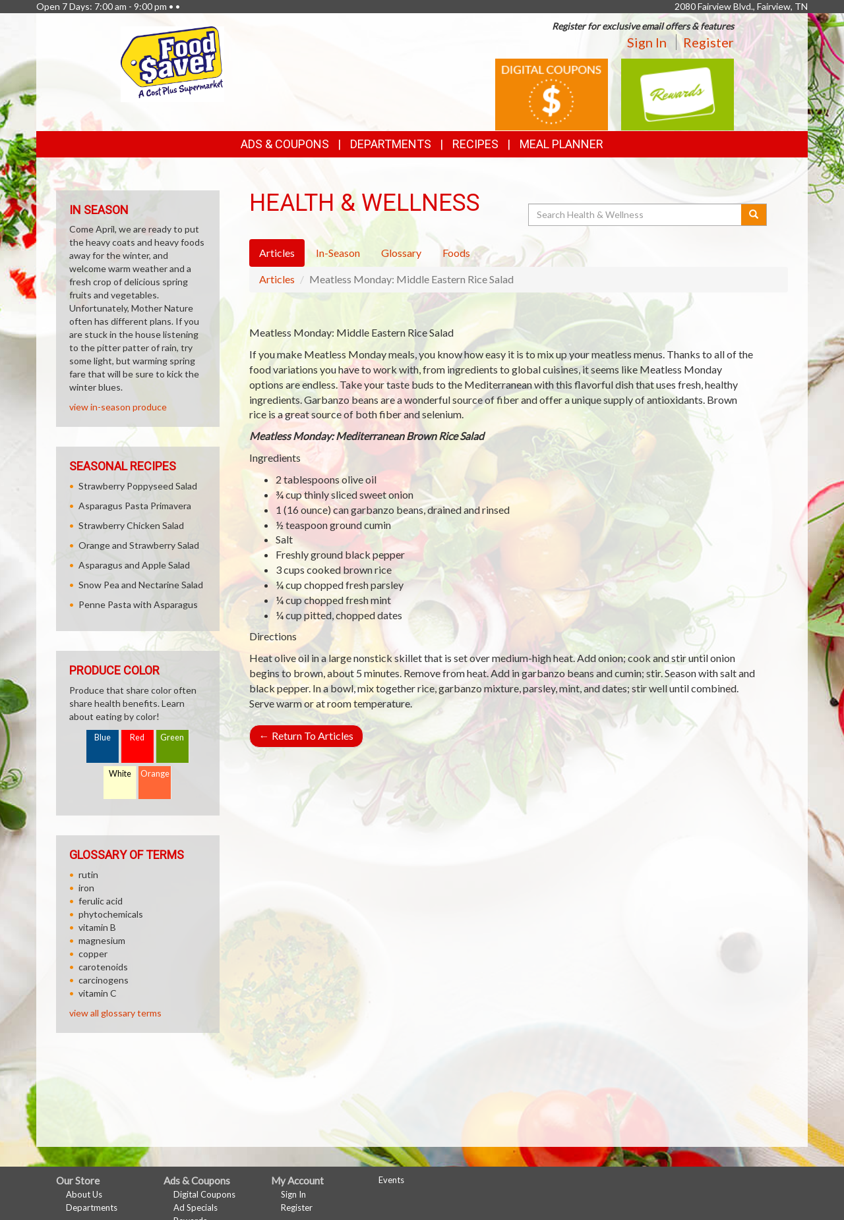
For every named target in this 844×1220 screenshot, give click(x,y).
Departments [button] (390, 144)
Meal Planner (561, 144)
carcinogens (103, 979)
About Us (84, 1194)
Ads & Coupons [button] (285, 144)
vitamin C (97, 993)
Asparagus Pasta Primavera (134, 505)
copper (92, 953)
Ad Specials (195, 1207)
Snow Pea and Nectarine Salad (140, 584)
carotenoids (103, 966)
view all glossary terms (115, 1012)
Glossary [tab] (401, 252)
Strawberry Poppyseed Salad (137, 485)
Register (708, 42)
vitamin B (97, 927)
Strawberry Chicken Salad (131, 525)
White (120, 774)
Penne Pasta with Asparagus (138, 604)
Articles (277, 279)
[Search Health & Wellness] (635, 215)
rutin (88, 874)
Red (137, 737)
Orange (154, 774)
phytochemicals (110, 914)
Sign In (647, 42)
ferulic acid (100, 900)
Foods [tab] (456, 252)
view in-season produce (118, 406)
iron (86, 887)
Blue (102, 737)
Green (172, 737)
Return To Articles (306, 735)
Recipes (475, 144)
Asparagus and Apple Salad (134, 564)
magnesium (101, 940)
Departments (91, 1207)
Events (391, 1180)
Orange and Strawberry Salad (138, 545)
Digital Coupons (204, 1194)
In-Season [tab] (338, 252)
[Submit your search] (754, 215)
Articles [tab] (277, 252)
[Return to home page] (173, 63)
